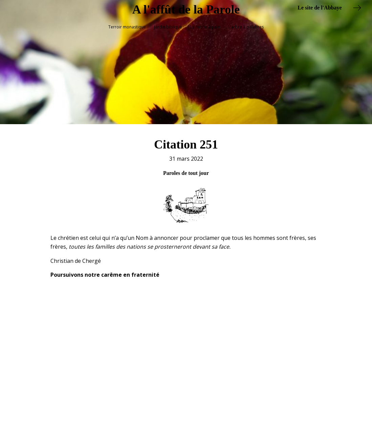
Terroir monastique (127, 27)
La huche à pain (205, 27)
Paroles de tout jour (186, 169)
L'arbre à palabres (246, 27)
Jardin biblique (168, 27)
